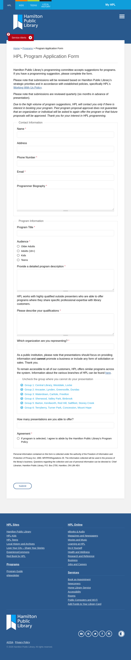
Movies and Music (77, 539)
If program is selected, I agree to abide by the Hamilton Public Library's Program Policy (66, 440)
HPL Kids (11, 535)
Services (73, 572)
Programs (28, 48)
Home (16, 48)
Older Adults (28, 246)
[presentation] (39, 476)
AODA (9, 642)
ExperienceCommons (17, 552)
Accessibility (74, 591)
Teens (33, 5)
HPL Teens (12, 539)
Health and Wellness (79, 552)
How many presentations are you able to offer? (45, 419)
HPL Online (75, 524)
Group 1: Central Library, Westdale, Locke (48, 385)
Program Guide (14, 571)
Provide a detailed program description (41, 266)
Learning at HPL (76, 544)
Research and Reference (81, 556)
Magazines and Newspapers (83, 535)
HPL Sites (12, 524)
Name (21, 128)
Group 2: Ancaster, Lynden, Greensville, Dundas (52, 389)
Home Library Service (79, 587)
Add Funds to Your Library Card (84, 604)
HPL (9, 5)
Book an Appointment (79, 579)
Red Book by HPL (15, 556)
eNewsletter (12, 575)
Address (22, 143)
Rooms (71, 595)
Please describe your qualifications (39, 310)
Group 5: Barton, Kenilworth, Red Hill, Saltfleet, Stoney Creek (59, 403)
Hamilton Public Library (18, 531)
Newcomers (74, 583)
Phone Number (27, 157)
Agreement (24, 433)
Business (73, 560)
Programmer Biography (32, 186)
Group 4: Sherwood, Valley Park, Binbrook (48, 398)
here (108, 372)
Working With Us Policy (27, 87)
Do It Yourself (75, 548)
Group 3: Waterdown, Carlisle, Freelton (47, 394)
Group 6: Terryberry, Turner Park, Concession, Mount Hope (58, 407)
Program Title (26, 227)
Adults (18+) (28, 250)
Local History (45, 5)
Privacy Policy (22, 642)
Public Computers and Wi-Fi (83, 600)
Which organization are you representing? (43, 340)
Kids (21, 5)
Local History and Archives (20, 544)
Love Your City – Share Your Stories (25, 548)
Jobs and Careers (77, 564)
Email (21, 171)
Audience (23, 241)
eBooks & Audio (76, 531)
